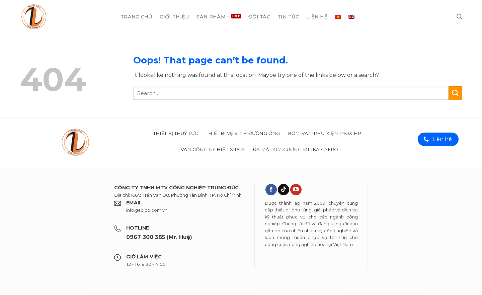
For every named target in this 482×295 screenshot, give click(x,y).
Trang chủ (136, 17)
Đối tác (259, 17)
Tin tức (288, 17)
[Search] (459, 16)
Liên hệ (317, 17)
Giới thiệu (174, 17)
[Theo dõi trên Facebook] (271, 190)
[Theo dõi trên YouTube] (296, 190)
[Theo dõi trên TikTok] (283, 190)
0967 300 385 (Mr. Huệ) (159, 237)
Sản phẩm (213, 16)
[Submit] (455, 93)
